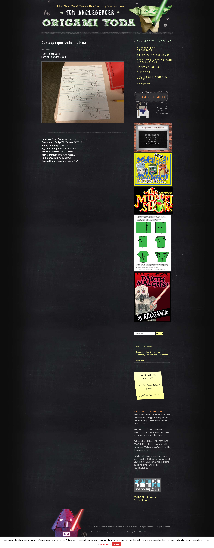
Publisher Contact (144, 346)
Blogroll (140, 359)
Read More (105, 544)
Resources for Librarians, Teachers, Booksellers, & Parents (152, 353)
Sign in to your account (154, 41)
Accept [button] (116, 544)
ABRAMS (116, 537)
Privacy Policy (128, 537)
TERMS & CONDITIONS (144, 537)
